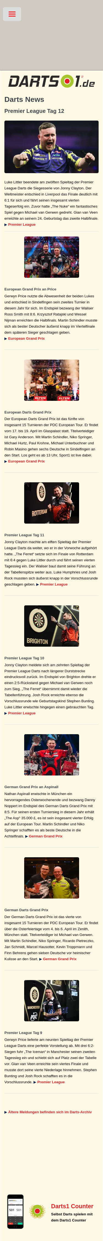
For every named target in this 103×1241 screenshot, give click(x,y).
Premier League (22, 224)
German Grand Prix (45, 836)
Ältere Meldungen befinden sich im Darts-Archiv (50, 1112)
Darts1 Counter (72, 1206)
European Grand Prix (26, 338)
